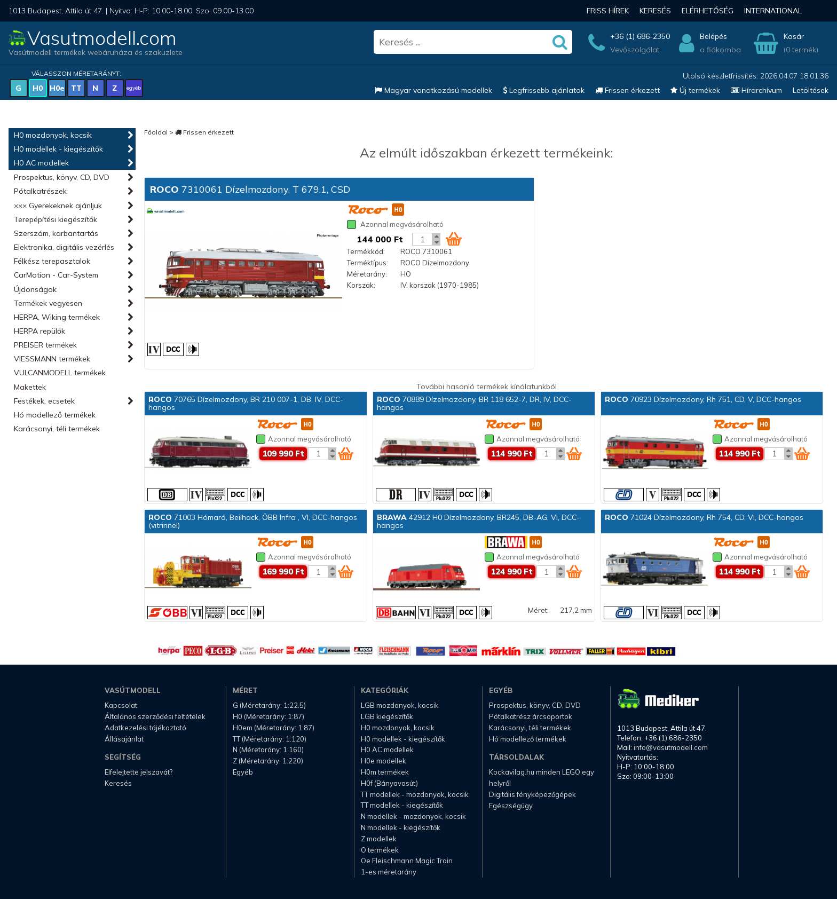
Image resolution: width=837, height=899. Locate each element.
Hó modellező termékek (55, 415)
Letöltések (810, 90)
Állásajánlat (124, 739)
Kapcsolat (121, 705)
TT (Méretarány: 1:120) (269, 739)
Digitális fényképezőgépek (532, 794)
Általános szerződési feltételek (155, 716)
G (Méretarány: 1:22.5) (269, 705)
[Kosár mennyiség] (422, 239)
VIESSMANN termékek (52, 359)
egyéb (134, 87)
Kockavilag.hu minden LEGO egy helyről (541, 777)
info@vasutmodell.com (671, 747)
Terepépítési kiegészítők (55, 219)
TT (76, 88)
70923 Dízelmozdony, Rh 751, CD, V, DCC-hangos (703, 399)
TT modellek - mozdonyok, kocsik (415, 794)
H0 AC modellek (41, 163)
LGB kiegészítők (387, 716)
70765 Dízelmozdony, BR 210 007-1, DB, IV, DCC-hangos (245, 403)
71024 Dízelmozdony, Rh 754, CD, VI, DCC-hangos (704, 517)
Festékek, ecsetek (44, 401)
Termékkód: (366, 251)
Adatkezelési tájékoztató (145, 727)
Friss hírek (608, 10)
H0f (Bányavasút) (389, 783)
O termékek (380, 850)
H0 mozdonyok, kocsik (53, 135)
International (773, 10)
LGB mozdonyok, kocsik (400, 705)
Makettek (30, 387)
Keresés (655, 10)
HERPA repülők (39, 331)
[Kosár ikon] (454, 239)
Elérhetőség (707, 10)
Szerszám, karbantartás (56, 233)
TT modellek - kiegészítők (402, 805)
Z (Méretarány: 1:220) (268, 760)
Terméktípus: (367, 262)
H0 (38, 88)
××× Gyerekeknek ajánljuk (58, 205)
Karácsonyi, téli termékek (57, 428)
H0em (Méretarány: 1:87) (273, 727)
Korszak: (361, 285)
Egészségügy (511, 805)
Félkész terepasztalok (52, 261)
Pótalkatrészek (40, 191)
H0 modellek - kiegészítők (58, 149)
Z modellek (379, 838)
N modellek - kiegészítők (400, 827)
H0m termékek (385, 772)
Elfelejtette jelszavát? (138, 772)
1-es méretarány (388, 872)
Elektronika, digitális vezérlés (64, 247)
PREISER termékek (45, 345)
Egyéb (243, 772)
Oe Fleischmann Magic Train (407, 860)
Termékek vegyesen (48, 303)
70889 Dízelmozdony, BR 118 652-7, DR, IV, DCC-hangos (474, 403)
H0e (57, 88)
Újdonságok (35, 289)
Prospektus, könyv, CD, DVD (61, 177)
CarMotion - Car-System (56, 275)
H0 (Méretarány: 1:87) (268, 716)
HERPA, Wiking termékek (57, 317)
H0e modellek (383, 760)
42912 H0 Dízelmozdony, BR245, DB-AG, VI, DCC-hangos (478, 521)
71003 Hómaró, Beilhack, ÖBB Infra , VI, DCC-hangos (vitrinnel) (252, 521)
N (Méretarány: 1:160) (268, 749)
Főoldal (156, 132)
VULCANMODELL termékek (60, 372)
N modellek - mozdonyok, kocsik (413, 816)
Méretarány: (367, 274)
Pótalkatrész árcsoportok (530, 716)
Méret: (538, 610)
